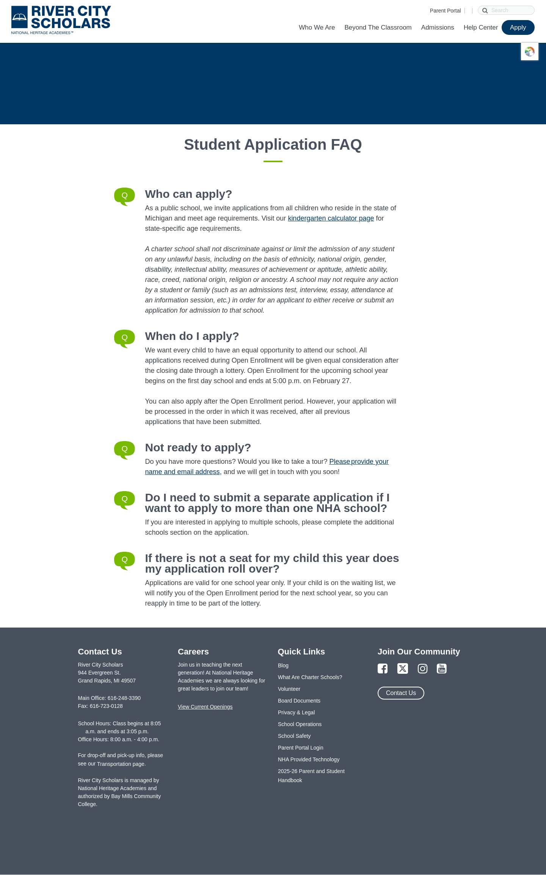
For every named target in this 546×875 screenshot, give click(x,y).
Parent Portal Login (300, 748)
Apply (518, 27)
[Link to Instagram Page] (423, 669)
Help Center (481, 27)
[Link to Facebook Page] (383, 669)
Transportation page (120, 764)
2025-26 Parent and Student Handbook (311, 775)
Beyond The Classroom (377, 27)
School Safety (294, 736)
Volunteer (289, 689)
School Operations (300, 724)
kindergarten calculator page (331, 218)
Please (340, 461)
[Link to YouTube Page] (442, 669)
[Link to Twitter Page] (403, 669)
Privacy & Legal (296, 712)
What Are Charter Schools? (310, 677)
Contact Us (401, 693)
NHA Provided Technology (308, 759)
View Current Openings (205, 707)
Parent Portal (445, 11)
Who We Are (317, 27)
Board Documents (299, 701)
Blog (283, 665)
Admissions (437, 27)
